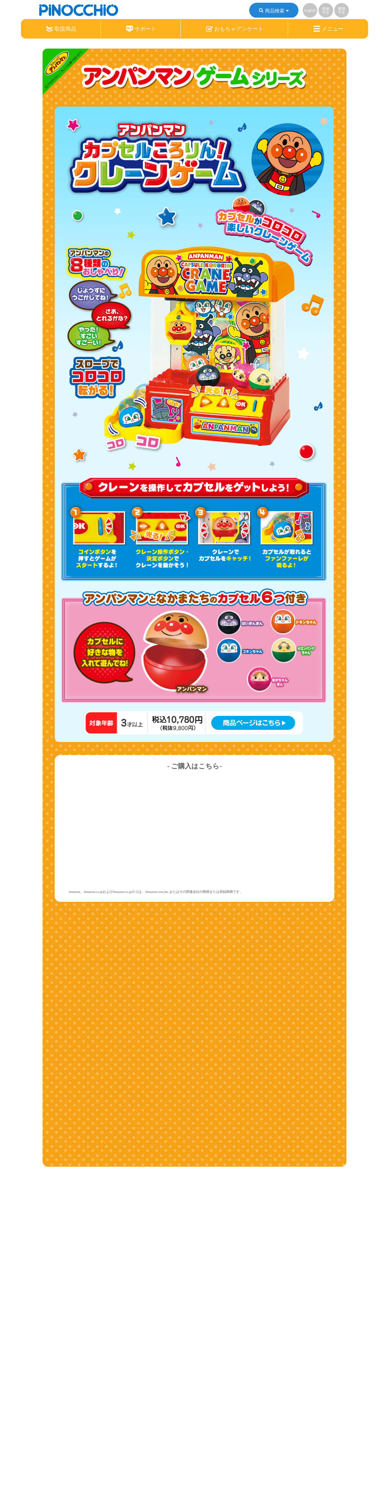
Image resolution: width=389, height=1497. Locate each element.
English (310, 10)
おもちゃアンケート (234, 29)
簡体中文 (325, 11)
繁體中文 (341, 11)
